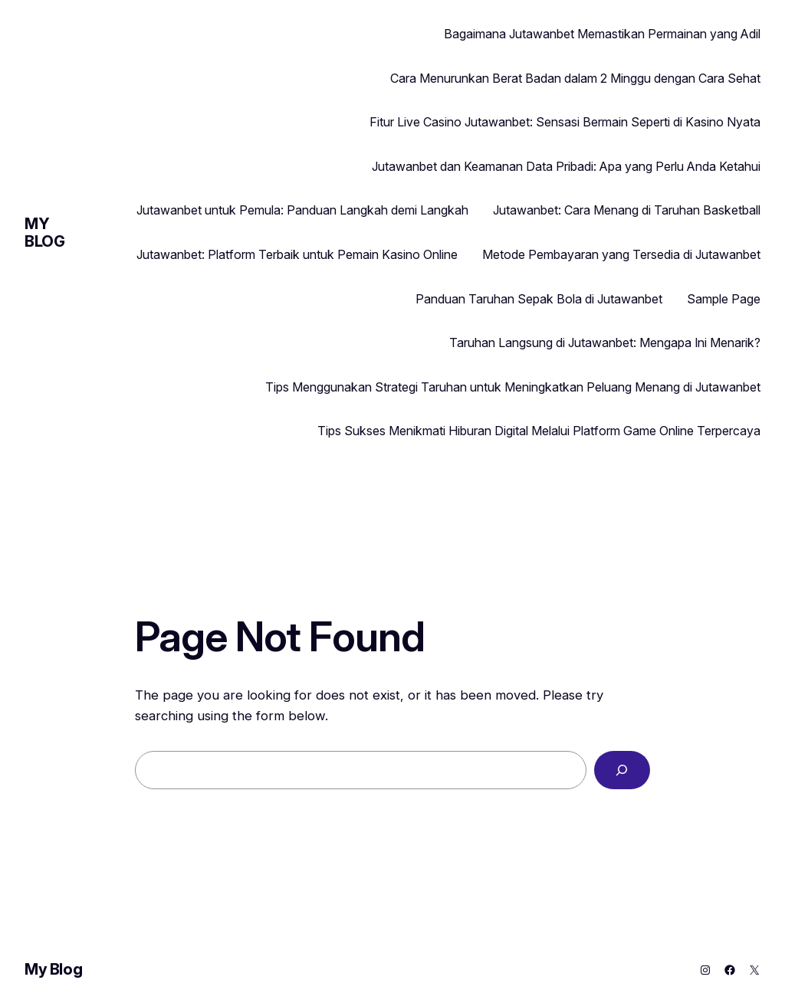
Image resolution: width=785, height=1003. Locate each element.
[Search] (622, 770)
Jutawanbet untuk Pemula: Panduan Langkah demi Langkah (302, 210)
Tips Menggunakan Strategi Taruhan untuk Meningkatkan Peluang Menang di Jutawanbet (512, 387)
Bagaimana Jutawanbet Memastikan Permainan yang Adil (602, 33)
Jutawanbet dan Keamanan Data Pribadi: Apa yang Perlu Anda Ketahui (566, 166)
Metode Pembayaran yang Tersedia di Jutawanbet (621, 254)
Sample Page (723, 298)
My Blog (44, 233)
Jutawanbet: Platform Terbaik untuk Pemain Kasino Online (297, 254)
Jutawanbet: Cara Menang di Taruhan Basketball (626, 210)
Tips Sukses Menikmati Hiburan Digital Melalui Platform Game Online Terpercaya (538, 430)
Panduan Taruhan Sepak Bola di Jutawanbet (538, 298)
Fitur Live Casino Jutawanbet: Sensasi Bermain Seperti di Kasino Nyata (565, 121)
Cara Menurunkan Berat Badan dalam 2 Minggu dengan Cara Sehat (575, 78)
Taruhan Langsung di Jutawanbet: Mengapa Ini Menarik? (604, 342)
